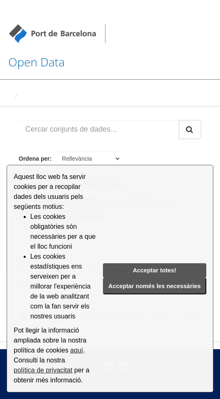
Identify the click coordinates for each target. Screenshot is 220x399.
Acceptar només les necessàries (154, 286)
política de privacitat (43, 370)
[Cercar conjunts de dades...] (99, 129)
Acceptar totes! (154, 270)
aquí (76, 350)
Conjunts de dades (44, 96)
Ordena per (34, 158)
